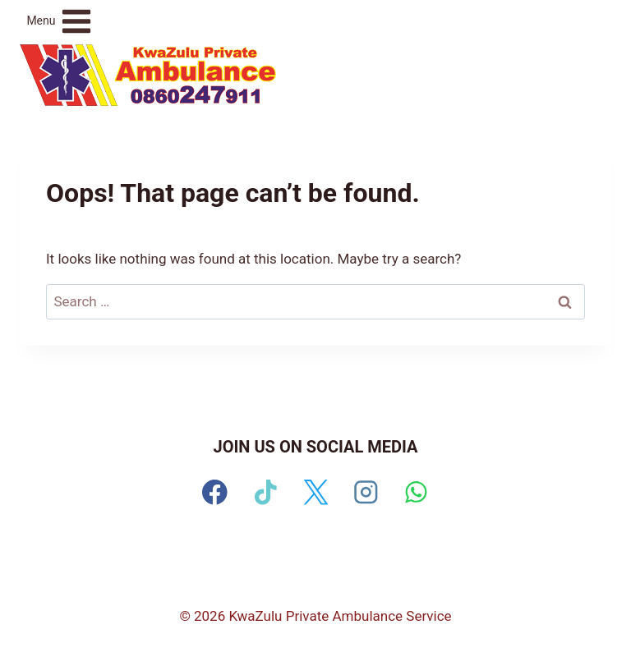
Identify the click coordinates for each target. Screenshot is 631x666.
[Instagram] (366, 492)
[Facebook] (215, 492)
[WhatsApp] (416, 492)
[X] (315, 492)
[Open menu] (59, 21)
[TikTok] (265, 492)
